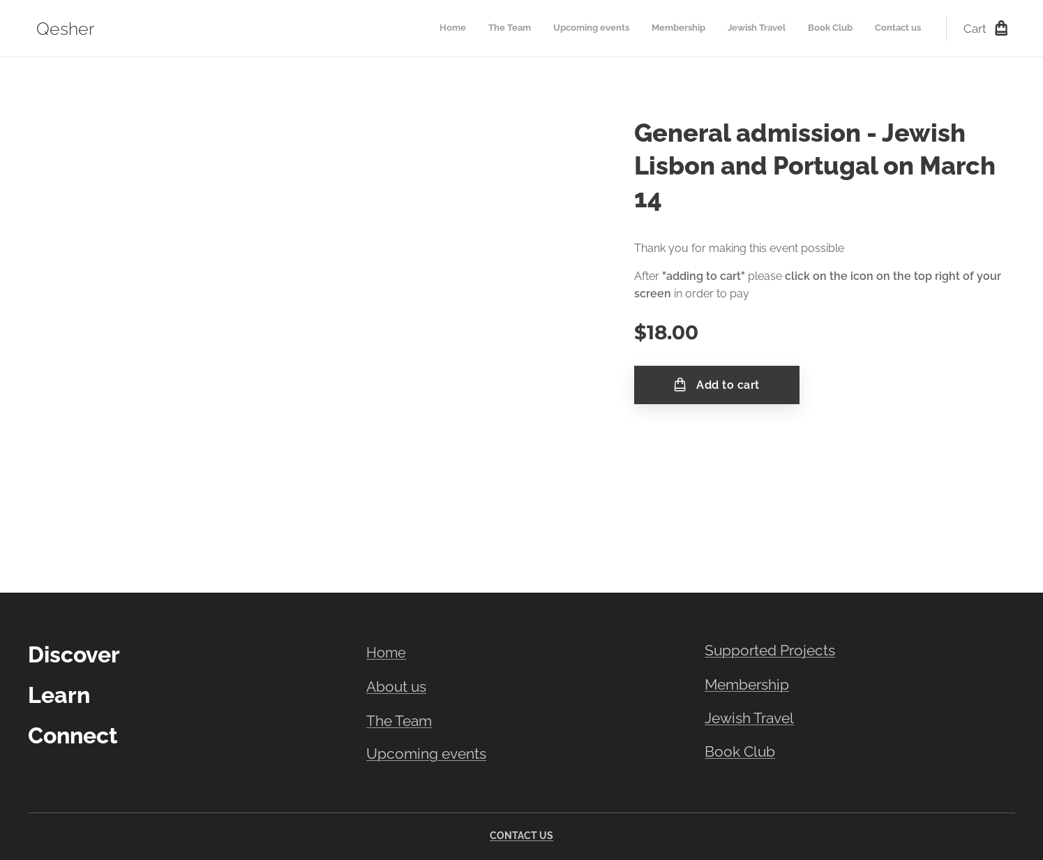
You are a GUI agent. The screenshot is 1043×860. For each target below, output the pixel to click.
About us (396, 687)
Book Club (740, 751)
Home (386, 652)
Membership (747, 684)
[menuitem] (790, 28)
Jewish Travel (749, 718)
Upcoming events (426, 754)
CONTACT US (521, 835)
